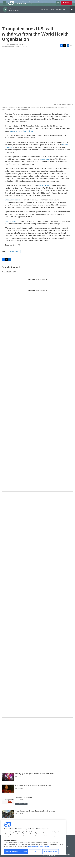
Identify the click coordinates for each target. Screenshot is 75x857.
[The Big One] (37, 527)
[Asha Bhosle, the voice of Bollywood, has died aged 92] (8, 789)
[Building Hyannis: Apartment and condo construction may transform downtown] (37, 741)
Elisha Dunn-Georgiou (13, 200)
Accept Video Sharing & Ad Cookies (16, 851)
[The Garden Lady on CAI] (37, 376)
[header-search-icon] (58, 3)
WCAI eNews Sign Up (49, 855)
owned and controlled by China (21, 131)
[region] (33, 837)
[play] (5, 9)
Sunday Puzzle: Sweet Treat (24, 797)
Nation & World (14, 251)
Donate (67, 3)
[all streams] (72, 9)
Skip (35, 851)
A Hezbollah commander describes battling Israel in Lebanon (35, 811)
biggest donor (45, 159)
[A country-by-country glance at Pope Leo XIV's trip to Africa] (8, 777)
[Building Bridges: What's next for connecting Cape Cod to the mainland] (37, 602)
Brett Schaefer (10, 221)
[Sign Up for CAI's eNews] (37, 452)
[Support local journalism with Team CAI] (37, 317)
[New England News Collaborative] (37, 678)
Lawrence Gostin (44, 185)
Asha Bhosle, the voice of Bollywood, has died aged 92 (33, 785)
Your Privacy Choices (50, 851)
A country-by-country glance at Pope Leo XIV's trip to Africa (34, 774)
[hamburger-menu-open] (4, 3)
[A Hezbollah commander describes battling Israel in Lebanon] (8, 814)
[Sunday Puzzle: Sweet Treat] (8, 800)
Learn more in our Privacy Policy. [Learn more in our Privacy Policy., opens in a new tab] (38, 846)
